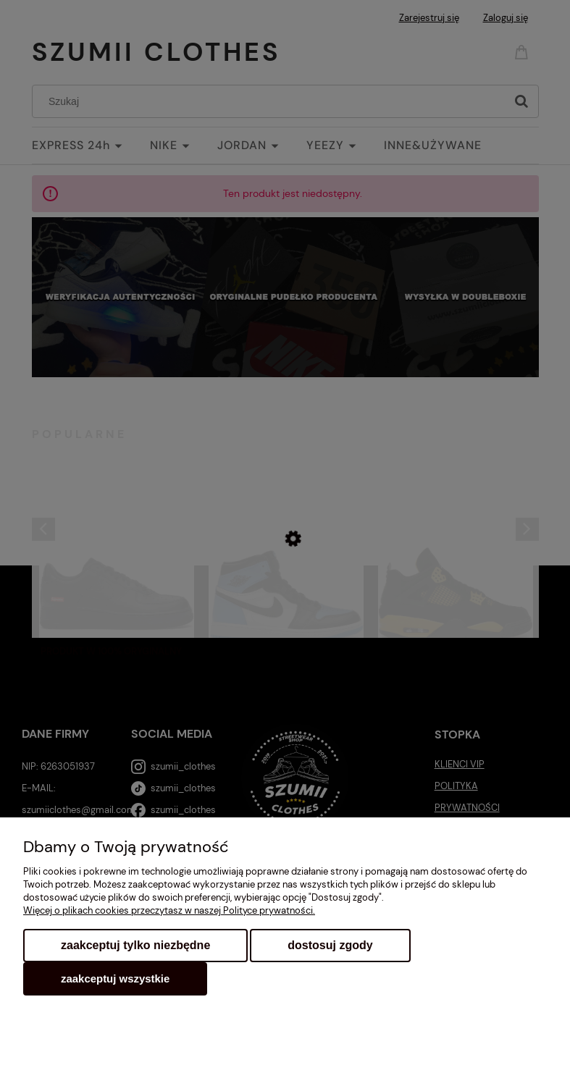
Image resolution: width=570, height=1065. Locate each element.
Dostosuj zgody (330, 945)
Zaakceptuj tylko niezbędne (135, 945)
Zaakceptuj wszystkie (115, 978)
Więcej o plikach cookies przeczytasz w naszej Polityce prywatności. (169, 910)
